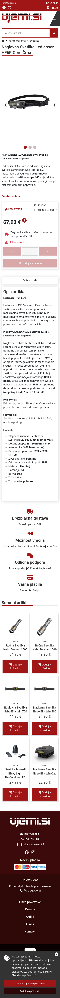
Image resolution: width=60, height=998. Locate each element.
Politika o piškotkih (30, 991)
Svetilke (34, 40)
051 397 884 (52, 2)
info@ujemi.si (9, 2)
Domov (30, 909)
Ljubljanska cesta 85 (32, 844)
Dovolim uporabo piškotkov (30, 983)
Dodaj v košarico (15, 666)
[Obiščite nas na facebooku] (4, 8)
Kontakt (30, 931)
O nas (30, 924)
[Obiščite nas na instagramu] (9, 8)
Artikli (30, 917)
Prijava (54, 7)
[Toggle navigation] (53, 18)
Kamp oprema (17, 40)
